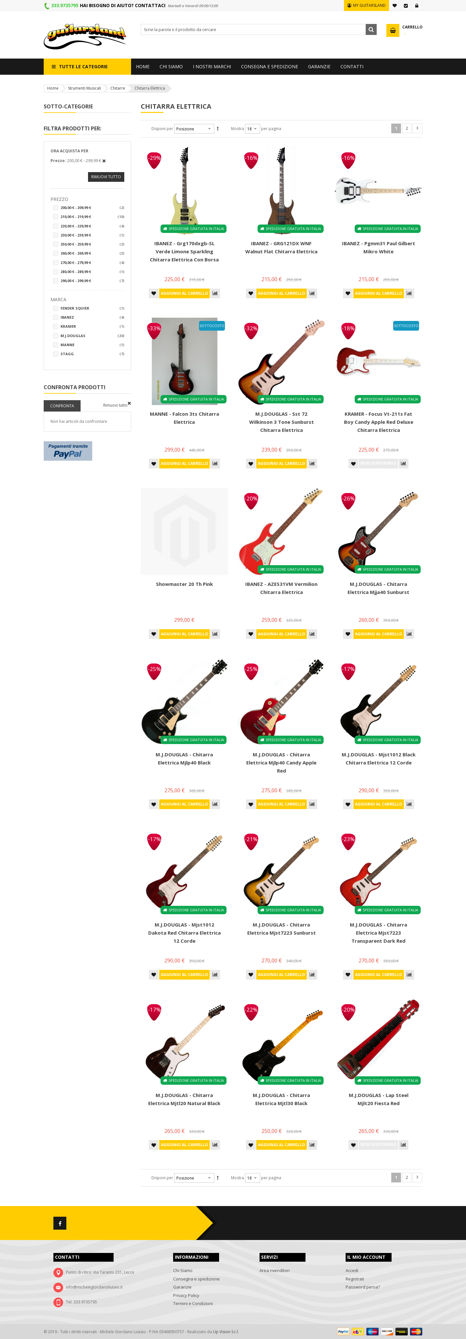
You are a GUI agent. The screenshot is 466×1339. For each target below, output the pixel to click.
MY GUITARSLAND (369, 5)
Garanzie (182, 1287)
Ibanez (92, 317)
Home (53, 88)
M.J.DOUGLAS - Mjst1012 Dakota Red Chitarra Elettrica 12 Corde (184, 932)
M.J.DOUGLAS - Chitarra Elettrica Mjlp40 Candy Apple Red (281, 762)
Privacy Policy (186, 1295)
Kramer (92, 326)
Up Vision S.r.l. (226, 1331)
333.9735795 (64, 5)
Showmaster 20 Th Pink (184, 584)
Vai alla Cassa (405, 5)
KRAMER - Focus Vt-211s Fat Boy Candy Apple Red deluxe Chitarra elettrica (378, 422)
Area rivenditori (275, 1270)
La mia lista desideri (394, 5)
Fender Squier (92, 308)
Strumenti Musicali (84, 88)
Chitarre (117, 88)
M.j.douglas (92, 336)
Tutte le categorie (83, 66)
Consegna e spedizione (196, 1279)
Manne (92, 345)
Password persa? (363, 1287)
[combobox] (259, 29)
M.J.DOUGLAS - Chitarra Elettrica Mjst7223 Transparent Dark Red (378, 932)
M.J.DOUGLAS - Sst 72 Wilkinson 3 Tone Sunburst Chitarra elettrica (281, 422)
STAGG (92, 354)
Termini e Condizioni (193, 1303)
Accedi (416, 5)
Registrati (355, 1279)
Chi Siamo (183, 1270)
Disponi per (162, 128)
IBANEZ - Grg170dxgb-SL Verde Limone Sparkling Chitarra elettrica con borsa (184, 251)
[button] (154, 293)
